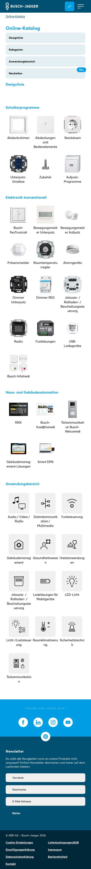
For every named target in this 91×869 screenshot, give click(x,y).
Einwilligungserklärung (20, 849)
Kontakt (11, 864)
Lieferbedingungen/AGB (63, 842)
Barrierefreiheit (57, 857)
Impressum (55, 849)
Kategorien (16, 49)
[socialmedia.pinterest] (45, 736)
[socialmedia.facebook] (23, 722)
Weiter (16, 813)
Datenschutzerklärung (20, 857)
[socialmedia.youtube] (68, 722)
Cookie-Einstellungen (19, 842)
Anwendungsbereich (22, 61)
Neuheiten (47, 71)
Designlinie (16, 38)
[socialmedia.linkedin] (38, 722)
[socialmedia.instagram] (53, 722)
